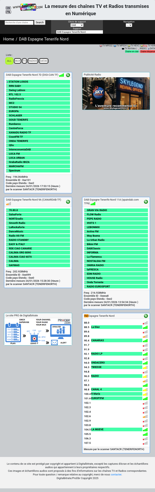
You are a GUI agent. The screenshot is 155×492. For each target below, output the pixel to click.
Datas (44, 60)
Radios (33, 60)
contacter (116, 474)
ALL (9, 60)
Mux (17, 60)
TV (24, 60)
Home (8, 39)
